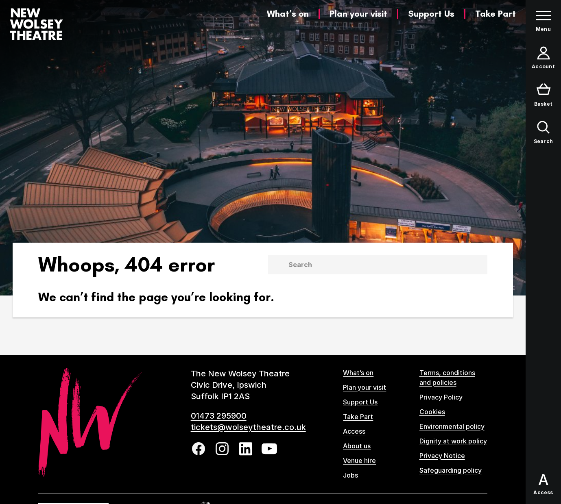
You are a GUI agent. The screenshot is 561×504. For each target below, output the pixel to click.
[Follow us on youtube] (269, 448)
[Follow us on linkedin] (245, 449)
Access (354, 431)
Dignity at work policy (453, 441)
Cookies (432, 412)
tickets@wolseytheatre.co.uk (248, 427)
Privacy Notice (442, 456)
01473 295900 (219, 416)
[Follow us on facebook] (198, 448)
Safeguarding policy (450, 470)
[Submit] (276, 265)
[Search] (387, 265)
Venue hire (359, 460)
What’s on (288, 13)
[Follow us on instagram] (222, 448)
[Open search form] (543, 132)
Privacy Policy (441, 397)
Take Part (495, 13)
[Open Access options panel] (543, 484)
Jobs (350, 475)
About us (357, 446)
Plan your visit (358, 13)
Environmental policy (452, 426)
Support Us (431, 13)
